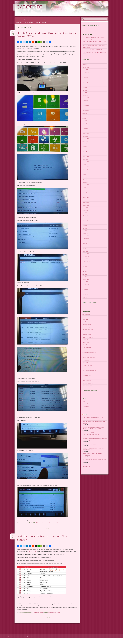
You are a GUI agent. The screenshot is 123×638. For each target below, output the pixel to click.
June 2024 (85, 118)
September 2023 (86, 138)
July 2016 (85, 266)
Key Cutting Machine (41, 22)
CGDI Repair (85, 319)
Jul (12, 536)
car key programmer (87, 316)
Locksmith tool (85, 342)
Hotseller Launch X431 (43, 19)
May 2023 (85, 148)
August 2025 (85, 82)
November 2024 (86, 105)
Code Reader (85, 321)
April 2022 (85, 179)
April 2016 (85, 274)
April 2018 (85, 230)
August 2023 (85, 141)
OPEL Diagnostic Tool (87, 349)
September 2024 (86, 110)
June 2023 (85, 146)
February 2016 (86, 279)
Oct (13, 32)
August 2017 (85, 246)
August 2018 (85, 220)
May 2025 (85, 90)
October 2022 (85, 164)
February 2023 (86, 156)
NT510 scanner (32, 551)
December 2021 (86, 184)
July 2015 (85, 297)
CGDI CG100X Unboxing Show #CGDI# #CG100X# (93, 417)
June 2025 (85, 87)
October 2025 (85, 77)
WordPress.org (86, 408)
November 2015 (86, 286)
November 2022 (86, 161)
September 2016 (86, 261)
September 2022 (86, 166)
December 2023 (86, 131)
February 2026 (86, 67)
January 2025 (85, 100)
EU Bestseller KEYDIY (56, 19)
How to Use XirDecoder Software (89, 444)
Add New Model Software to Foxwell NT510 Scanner (43, 538)
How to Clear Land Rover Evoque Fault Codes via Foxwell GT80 (47, 35)
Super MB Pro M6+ (87, 375)
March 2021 (85, 195)
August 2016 (85, 263)
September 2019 (86, 210)
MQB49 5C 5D (19, 22)
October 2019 (85, 207)
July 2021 (85, 189)
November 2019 (86, 205)
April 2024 (85, 123)
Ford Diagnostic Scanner (88, 329)
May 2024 (85, 120)
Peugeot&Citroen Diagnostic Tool (89, 370)
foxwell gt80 (55, 522)
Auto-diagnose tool (40, 522)
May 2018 (85, 228)
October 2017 (85, 240)
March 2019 (85, 215)
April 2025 (85, 92)
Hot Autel (33, 19)
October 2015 (85, 289)
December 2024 (86, 102)
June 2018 (85, 225)
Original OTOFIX (86, 362)
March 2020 (85, 200)
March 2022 (85, 182)
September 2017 (86, 243)
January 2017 (85, 251)
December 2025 (86, 72)
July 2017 (85, 248)
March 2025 (85, 95)
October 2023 (85, 136)
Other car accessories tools (88, 367)
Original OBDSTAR (86, 360)
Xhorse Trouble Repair (87, 385)
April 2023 (85, 151)
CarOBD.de (29, 7)
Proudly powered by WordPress (12, 636)
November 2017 (86, 238)
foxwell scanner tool (55, 612)
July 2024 (85, 115)
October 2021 (85, 187)
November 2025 (86, 74)
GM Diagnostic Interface (88, 332)
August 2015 (85, 294)
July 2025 (85, 85)
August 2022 (85, 169)
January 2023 (85, 159)
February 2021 (86, 197)
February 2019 (86, 218)
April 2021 (85, 192)
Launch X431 (85, 339)
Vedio (86, 414)
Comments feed (86, 406)
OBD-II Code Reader (38, 612)
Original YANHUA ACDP (88, 365)
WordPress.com (31, 636)
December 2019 (86, 202)
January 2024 (85, 128)
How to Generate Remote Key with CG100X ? (92, 49)
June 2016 (85, 269)
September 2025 (86, 79)
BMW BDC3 (67, 19)
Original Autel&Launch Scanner (89, 352)
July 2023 (85, 143)
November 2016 (86, 256)
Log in (84, 401)
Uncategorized (86, 378)
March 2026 (85, 64)
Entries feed (85, 403)
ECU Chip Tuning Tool (87, 326)
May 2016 (85, 271)
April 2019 (85, 212)
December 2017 (86, 235)
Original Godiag (86, 355)
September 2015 (86, 292)
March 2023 (85, 154)
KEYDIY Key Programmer (88, 337)
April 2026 (85, 62)
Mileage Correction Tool (87, 344)
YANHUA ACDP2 (29, 22)
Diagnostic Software (87, 324)
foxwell (50, 522)
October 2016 (85, 258)
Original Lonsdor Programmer (89, 357)
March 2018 (85, 233)
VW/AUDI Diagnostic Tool (88, 383)
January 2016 (85, 281)
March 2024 (85, 125)
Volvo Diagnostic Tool (87, 380)
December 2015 (86, 284)
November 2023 (86, 133)
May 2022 (85, 177)
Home (17, 19)
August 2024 (85, 113)
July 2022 (85, 171)
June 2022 (85, 174)
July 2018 (85, 223)
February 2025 (86, 97)
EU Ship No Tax (25, 19)
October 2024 (85, 108)
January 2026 (85, 69)
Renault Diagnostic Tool (87, 372)
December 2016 (86, 253)
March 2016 (85, 276)
